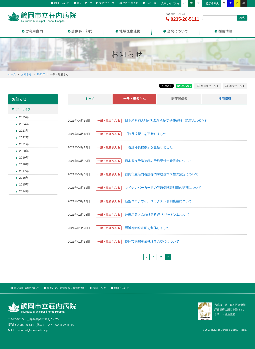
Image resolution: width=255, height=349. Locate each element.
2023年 (24, 130)
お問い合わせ (62, 3)
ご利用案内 (34, 30)
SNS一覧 (152, 3)
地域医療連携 (129, 30)
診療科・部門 (82, 30)
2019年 (24, 157)
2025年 (24, 117)
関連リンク (99, 288)
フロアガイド (131, 3)
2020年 (24, 151)
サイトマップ (85, 3)
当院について (177, 30)
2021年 (41, 74)
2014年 (24, 191)
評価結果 (230, 314)
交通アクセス (108, 3)
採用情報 (225, 30)
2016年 (24, 177)
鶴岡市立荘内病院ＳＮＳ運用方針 (66, 288)
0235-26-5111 (184, 19)
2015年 (24, 184)
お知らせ (26, 74)
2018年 (24, 164)
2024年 (24, 124)
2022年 (24, 137)
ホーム (12, 74)
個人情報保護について (26, 288)
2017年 (24, 171)
